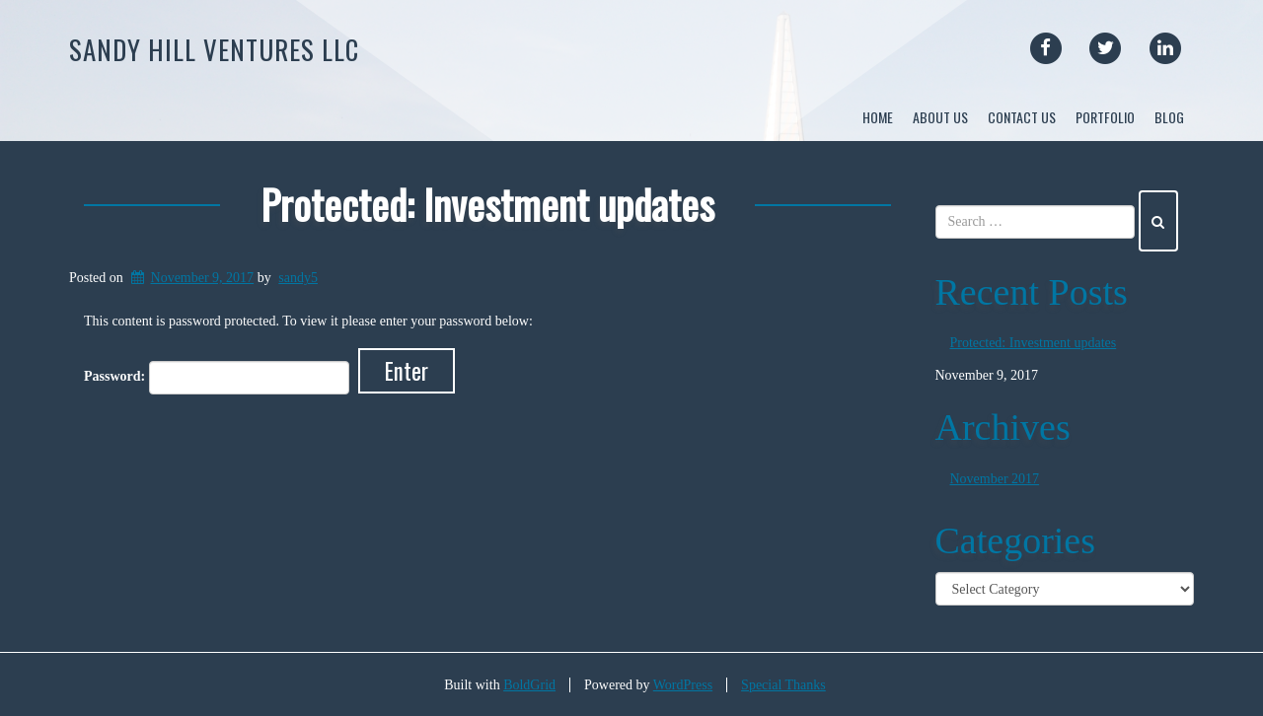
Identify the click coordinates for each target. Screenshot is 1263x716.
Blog (1169, 117)
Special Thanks (783, 685)
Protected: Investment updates (487, 204)
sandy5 (298, 277)
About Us (940, 117)
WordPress (682, 685)
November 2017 (995, 479)
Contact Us (1022, 117)
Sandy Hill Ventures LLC (214, 49)
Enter (406, 370)
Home (877, 117)
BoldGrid (529, 685)
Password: (216, 377)
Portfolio (1105, 117)
